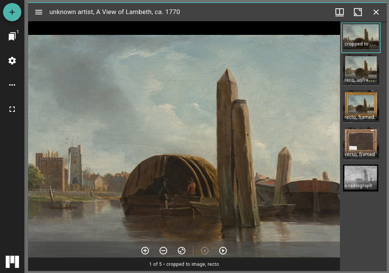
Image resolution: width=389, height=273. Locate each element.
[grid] (363, 146)
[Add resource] (12, 12)
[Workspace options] (12, 85)
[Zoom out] (163, 251)
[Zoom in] (145, 251)
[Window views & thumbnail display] (339, 12)
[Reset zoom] (181, 251)
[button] (361, 37)
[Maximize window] (358, 12)
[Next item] (223, 251)
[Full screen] (12, 109)
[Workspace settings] (12, 61)
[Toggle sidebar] (39, 12)
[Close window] (376, 12)
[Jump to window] (12, 36)
